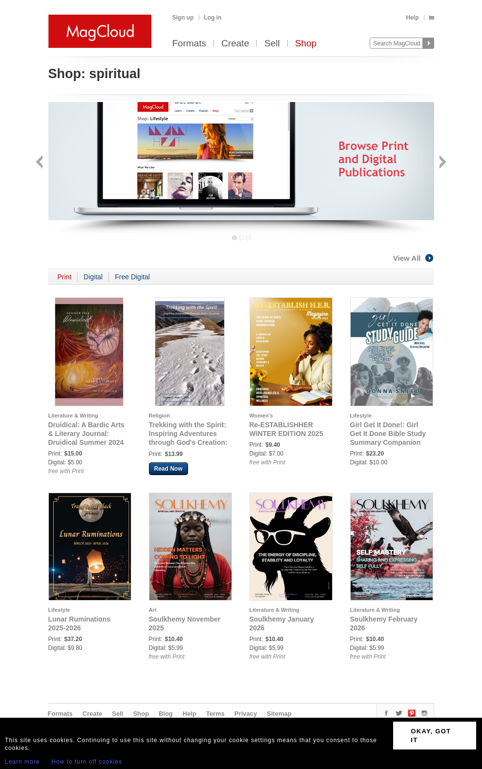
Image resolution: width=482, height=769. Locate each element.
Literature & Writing (73, 415)
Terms (215, 713)
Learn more (22, 761)
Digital (93, 277)
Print (65, 277)
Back (40, 163)
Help (412, 17)
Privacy (245, 713)
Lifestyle (361, 415)
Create (235, 43)
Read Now (168, 468)
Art (153, 610)
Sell (272, 43)
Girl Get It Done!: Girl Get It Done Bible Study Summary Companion (388, 433)
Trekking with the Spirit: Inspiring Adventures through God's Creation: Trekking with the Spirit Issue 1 (188, 442)
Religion (159, 415)
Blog (166, 713)
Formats (189, 43)
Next (441, 163)
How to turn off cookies (86, 761)
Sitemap (279, 713)
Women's (261, 415)
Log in (213, 17)
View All (413, 258)
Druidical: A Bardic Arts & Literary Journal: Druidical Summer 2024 (86, 433)
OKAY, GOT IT (431, 735)
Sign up (183, 17)
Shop (305, 43)
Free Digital (132, 277)
